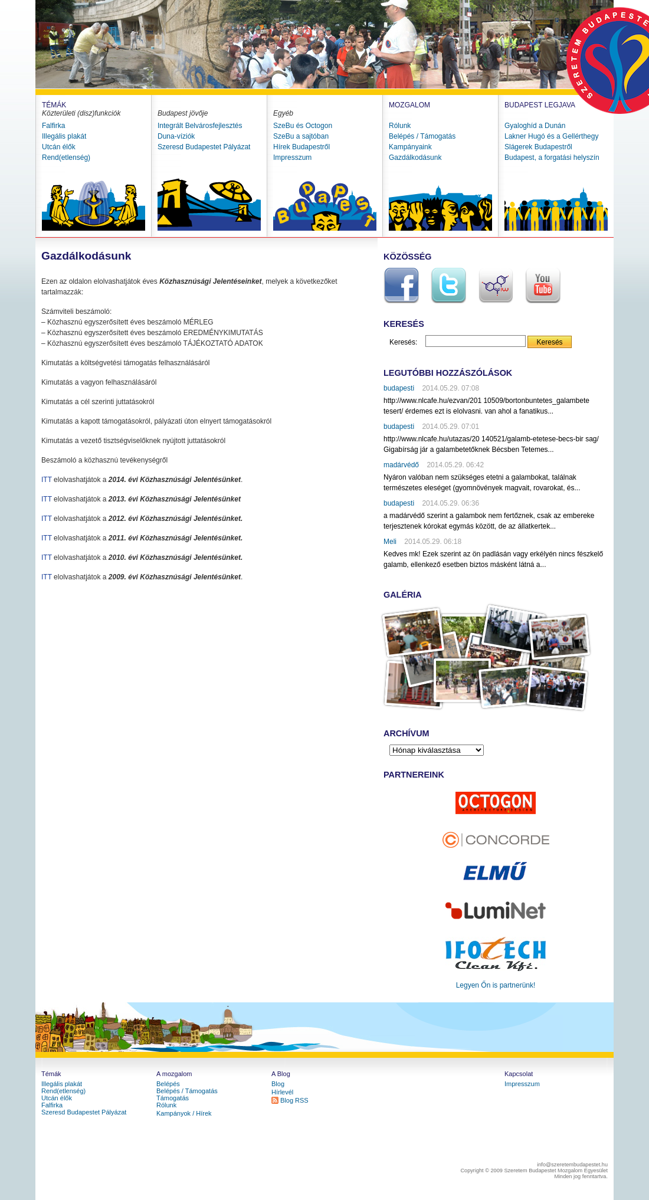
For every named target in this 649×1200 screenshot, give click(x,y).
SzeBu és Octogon (302, 126)
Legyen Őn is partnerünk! (496, 985)
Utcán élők (59, 147)
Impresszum (292, 157)
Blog (277, 1083)
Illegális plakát (64, 136)
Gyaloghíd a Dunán (534, 126)
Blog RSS (294, 1100)
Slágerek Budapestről (538, 147)
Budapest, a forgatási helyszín (551, 157)
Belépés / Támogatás (422, 136)
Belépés (168, 1083)
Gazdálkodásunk (415, 157)
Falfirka (53, 126)
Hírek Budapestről (301, 147)
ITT (46, 480)
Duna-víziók (176, 136)
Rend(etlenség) (66, 157)
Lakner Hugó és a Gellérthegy (551, 136)
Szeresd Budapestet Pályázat (204, 147)
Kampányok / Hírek (184, 1113)
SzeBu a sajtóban (301, 136)
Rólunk (400, 126)
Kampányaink (410, 147)
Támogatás (172, 1097)
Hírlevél (282, 1092)
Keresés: (403, 342)
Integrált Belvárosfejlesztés (200, 126)
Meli (390, 541)
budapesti (399, 388)
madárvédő (401, 465)
